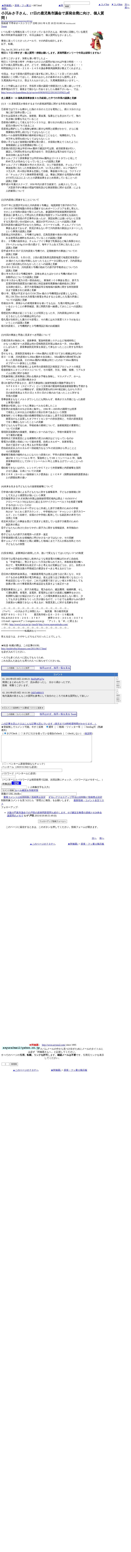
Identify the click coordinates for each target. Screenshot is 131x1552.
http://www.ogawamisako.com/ (53, 624)
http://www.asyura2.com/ (54, 1050)
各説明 (88, 733)
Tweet (4, 26)
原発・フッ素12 (23, 5)
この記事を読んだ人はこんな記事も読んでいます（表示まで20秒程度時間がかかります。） (49, 723)
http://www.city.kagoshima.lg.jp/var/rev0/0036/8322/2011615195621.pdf (35, 92)
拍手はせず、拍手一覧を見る (55, 668)
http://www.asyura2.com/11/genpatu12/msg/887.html (16, 21)
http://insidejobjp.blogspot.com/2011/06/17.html (23, 648)
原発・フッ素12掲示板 (92, 849)
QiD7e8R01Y (37, 692)
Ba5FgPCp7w (37, 679)
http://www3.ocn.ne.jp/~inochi (23, 624)
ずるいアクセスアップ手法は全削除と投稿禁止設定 (75, 802)
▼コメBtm (116, 4)
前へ (127, 7)
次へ (127, 4)
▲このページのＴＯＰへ (42, 849)
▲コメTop (103, 4)
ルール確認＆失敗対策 (26, 795)
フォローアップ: (9, 812)
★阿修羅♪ (7, 5)
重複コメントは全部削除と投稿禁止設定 (25, 802)
